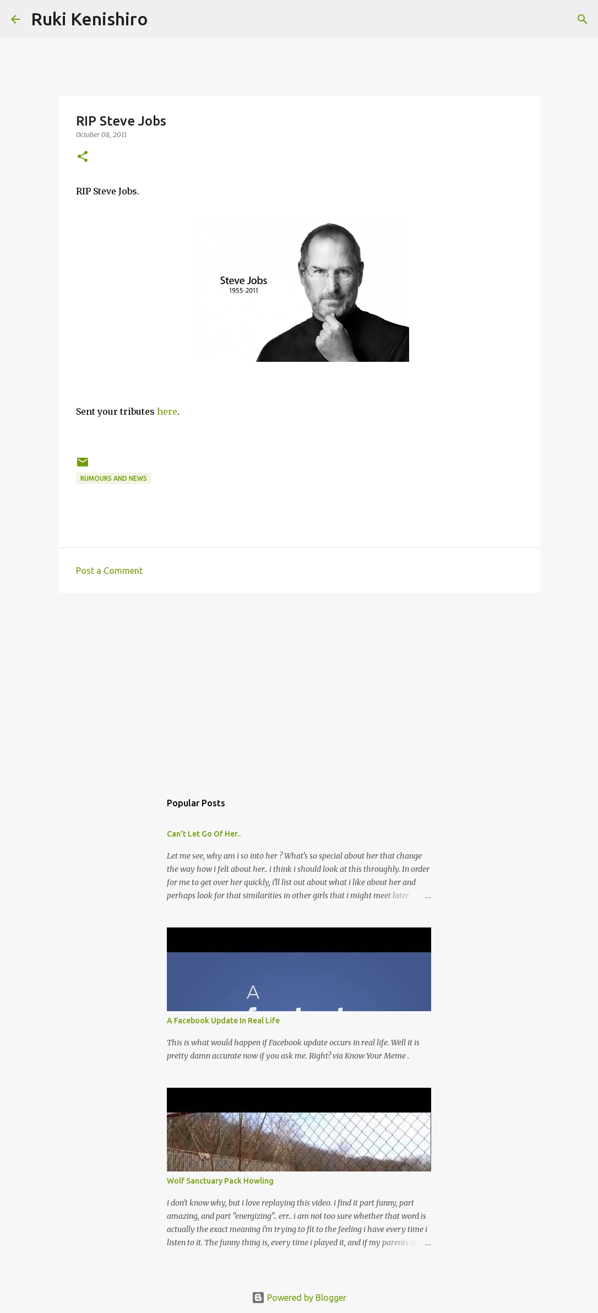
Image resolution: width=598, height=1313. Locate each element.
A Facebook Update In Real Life (223, 1020)
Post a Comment (109, 571)
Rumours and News (113, 478)
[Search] (163, 19)
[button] (82, 157)
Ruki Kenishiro (89, 19)
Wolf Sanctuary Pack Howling (220, 1180)
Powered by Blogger (299, 1298)
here (167, 411)
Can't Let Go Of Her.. (204, 833)
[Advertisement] (299, 687)
